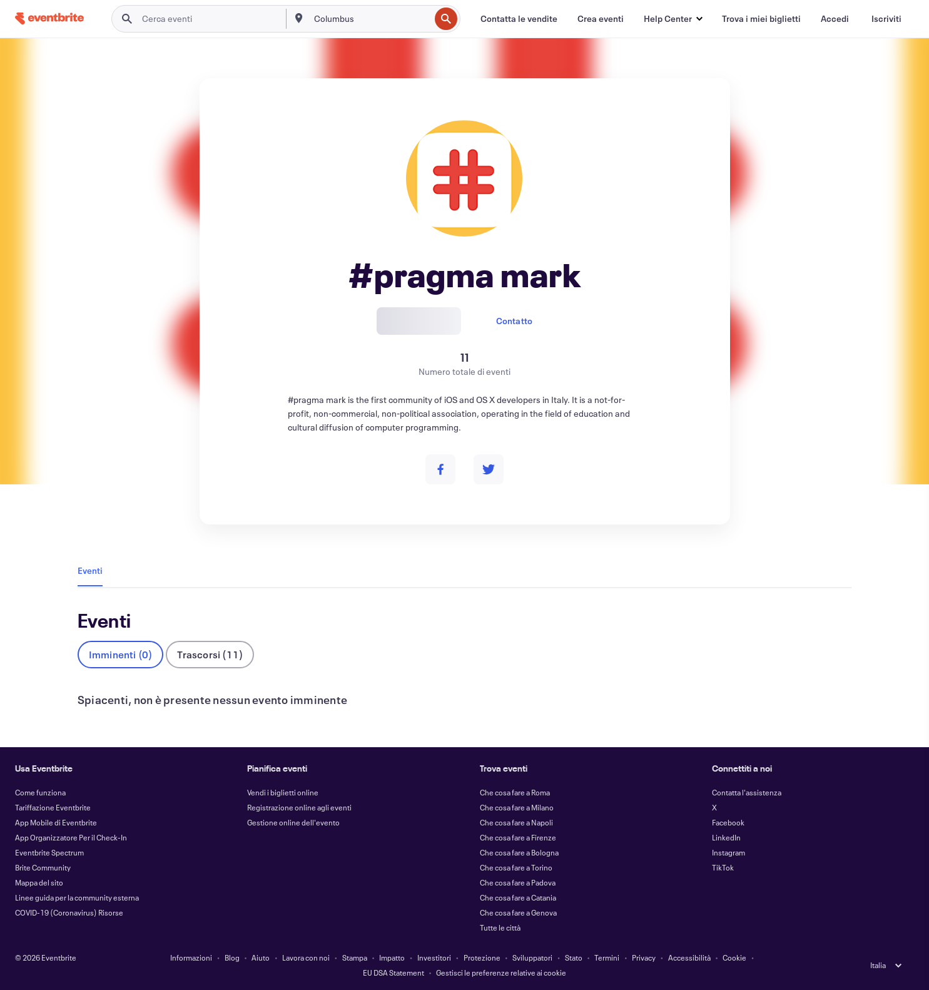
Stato (573, 957)
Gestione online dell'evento (293, 822)
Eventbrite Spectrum (49, 852)
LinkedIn (726, 837)
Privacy (644, 957)
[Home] (49, 18)
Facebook (728, 822)
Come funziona (40, 792)
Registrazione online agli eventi (299, 807)
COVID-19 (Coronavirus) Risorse (69, 912)
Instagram (728, 852)
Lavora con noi (306, 957)
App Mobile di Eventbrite (56, 822)
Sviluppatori (532, 957)
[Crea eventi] (600, 18)
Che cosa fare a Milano (517, 807)
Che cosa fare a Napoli (516, 822)
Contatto (514, 321)
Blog (232, 957)
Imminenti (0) (121, 654)
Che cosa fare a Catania (518, 897)
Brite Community (43, 867)
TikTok (723, 867)
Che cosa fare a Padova (518, 882)
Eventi (90, 570)
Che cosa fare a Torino (516, 867)
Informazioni (191, 957)
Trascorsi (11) (210, 654)
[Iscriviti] (886, 18)
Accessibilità (689, 957)
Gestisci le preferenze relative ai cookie (501, 972)
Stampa (354, 957)
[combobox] (371, 18)
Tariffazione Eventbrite (53, 807)
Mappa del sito (39, 882)
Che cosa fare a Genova (518, 912)
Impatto (392, 957)
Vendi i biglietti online (282, 792)
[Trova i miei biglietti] (761, 18)
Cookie (734, 957)
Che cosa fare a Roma (515, 792)
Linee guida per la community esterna (77, 897)
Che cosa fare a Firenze (518, 837)
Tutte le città (500, 927)
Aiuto (260, 957)
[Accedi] (835, 18)
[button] (673, 19)
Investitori (434, 957)
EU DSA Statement (393, 972)
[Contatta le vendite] (518, 18)
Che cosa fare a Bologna (519, 852)
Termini (606, 957)
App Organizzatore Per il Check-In (71, 837)
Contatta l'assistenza (746, 792)
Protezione (482, 957)
